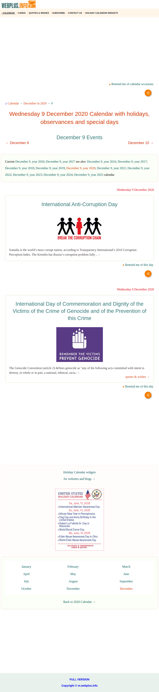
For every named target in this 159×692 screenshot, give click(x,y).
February (73, 566)
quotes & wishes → (137, 376)
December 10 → (141, 143)
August (73, 581)
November (73, 588)
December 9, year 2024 (57, 174)
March (126, 566)
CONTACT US (75, 13)
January (26, 566)
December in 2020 (34, 103)
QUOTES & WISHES (39, 13)
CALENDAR (8, 13)
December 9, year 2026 (29, 161)
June (126, 574)
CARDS (21, 13)
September (126, 581)
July (26, 581)
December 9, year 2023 (27, 174)
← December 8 (17, 143)
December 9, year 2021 (111, 168)
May (73, 574)
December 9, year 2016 (101, 161)
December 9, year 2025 (88, 174)
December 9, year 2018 (19, 168)
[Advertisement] (79, 48)
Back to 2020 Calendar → (79, 601)
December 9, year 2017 (132, 161)
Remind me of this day (138, 264)
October (26, 588)
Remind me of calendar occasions (131, 84)
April (26, 574)
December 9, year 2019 (50, 168)
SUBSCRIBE (58, 13)
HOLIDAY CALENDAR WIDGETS (101, 13)
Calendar (13, 103)
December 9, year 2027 (60, 161)
